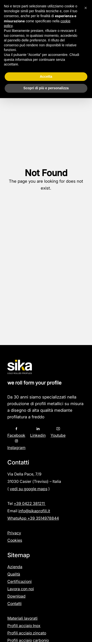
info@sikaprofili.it (34, 510)
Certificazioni (19, 581)
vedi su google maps (28, 488)
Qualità (13, 574)
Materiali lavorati (22, 618)
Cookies (14, 540)
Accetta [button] (46, 76)
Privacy (14, 532)
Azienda (14, 566)
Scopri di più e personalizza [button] (45, 88)
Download (16, 596)
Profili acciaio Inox (23, 625)
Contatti (14, 603)
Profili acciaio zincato (26, 632)
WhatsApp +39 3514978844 (33, 518)
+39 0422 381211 (30, 503)
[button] (86, 8)
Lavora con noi (20, 588)
